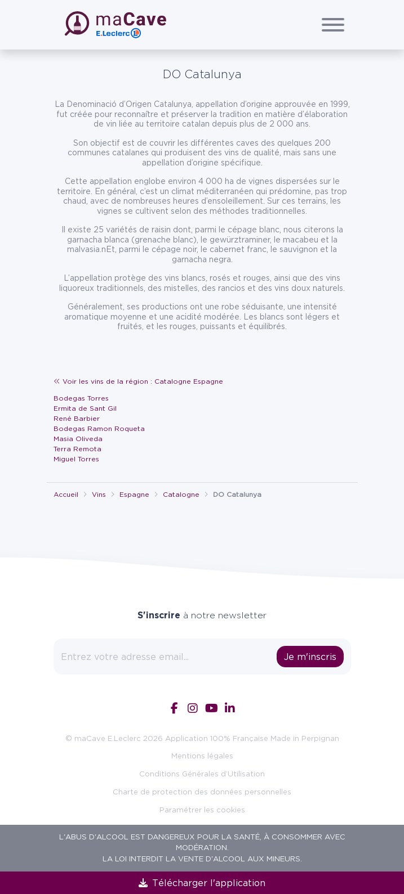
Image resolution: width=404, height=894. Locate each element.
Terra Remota (77, 448)
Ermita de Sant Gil (85, 408)
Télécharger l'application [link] (202, 883)
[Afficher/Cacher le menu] (333, 25)
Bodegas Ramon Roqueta (99, 428)
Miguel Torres (76, 458)
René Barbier (77, 418)
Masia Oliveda (78, 438)
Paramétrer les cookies (202, 810)
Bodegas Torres (81, 398)
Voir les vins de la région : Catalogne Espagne (138, 381)
